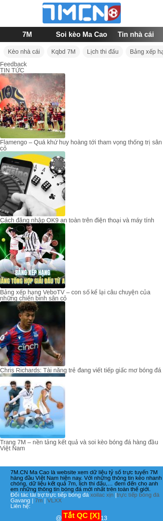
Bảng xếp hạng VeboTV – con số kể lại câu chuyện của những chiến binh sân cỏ (75, 295)
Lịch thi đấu (103, 51)
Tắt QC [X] (81, 515)
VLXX (54, 500)
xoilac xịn (102, 495)
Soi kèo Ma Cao (81, 34)
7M (27, 34)
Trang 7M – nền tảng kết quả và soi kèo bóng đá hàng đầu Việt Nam (79, 445)
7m (39, 500)
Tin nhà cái (136, 34)
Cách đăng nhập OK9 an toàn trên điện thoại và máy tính (77, 220)
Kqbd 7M (63, 51)
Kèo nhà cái (24, 51)
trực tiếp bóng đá (137, 495)
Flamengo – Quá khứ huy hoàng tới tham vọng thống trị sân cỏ (81, 145)
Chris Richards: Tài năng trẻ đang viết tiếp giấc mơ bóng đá (80, 370)
